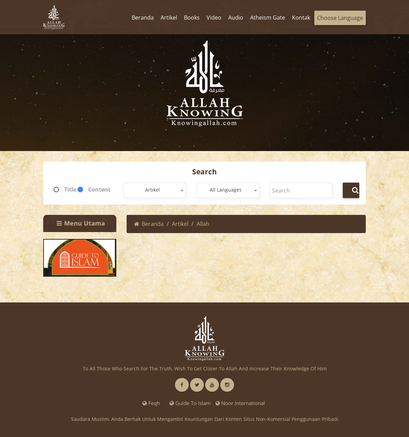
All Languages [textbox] (226, 189)
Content (99, 189)
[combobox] (154, 190)
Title (70, 189)
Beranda (149, 224)
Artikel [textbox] (152, 189)
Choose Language (340, 18)
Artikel (180, 224)
